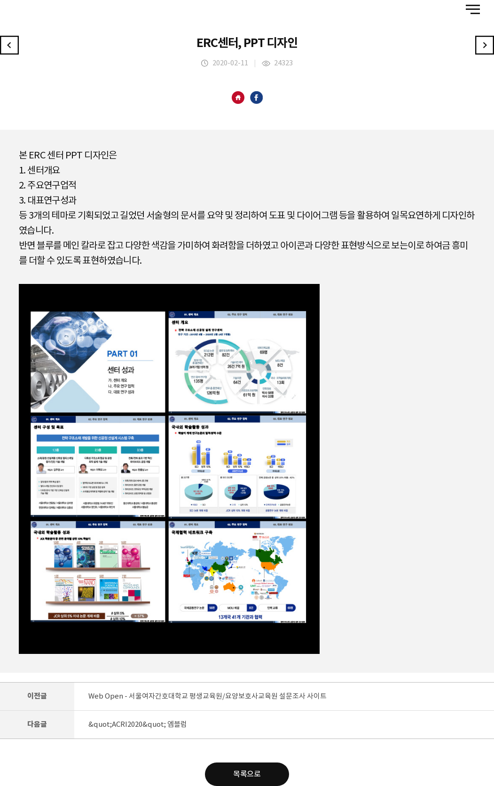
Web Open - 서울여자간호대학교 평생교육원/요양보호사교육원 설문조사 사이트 (207, 696)
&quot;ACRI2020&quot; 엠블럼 (137, 725)
